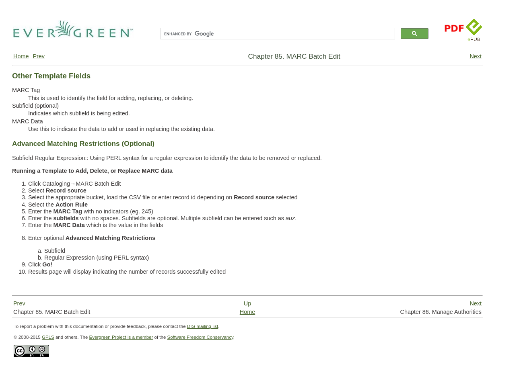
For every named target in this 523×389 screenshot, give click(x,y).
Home (21, 56)
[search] (276, 33)
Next (475, 56)
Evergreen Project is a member (121, 337)
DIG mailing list (202, 326)
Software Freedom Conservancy (200, 337)
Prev (39, 56)
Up (247, 303)
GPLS (48, 337)
